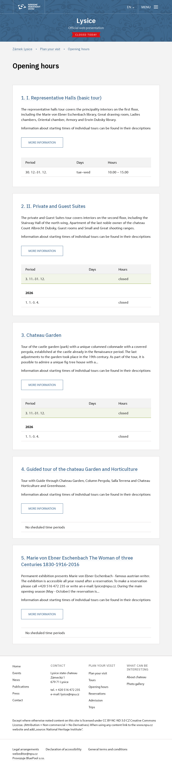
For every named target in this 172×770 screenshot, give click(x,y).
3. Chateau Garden (42, 336)
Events (16, 675)
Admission (96, 702)
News (16, 682)
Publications (20, 689)
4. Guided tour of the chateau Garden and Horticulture (82, 470)
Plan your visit (98, 675)
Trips (92, 709)
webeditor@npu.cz (24, 756)
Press (15, 695)
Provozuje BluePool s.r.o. (28, 760)
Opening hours (98, 689)
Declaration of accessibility (64, 751)
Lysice (86, 20)
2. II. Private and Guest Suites (54, 207)
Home (16, 668)
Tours (92, 682)
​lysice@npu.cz (70, 696)
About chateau (136, 679)
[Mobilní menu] (150, 7)
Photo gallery (135, 686)
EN (130, 7)
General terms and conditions (109, 751)
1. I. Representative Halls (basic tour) (63, 98)
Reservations (97, 696)
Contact (17, 702)
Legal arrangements (26, 751)
